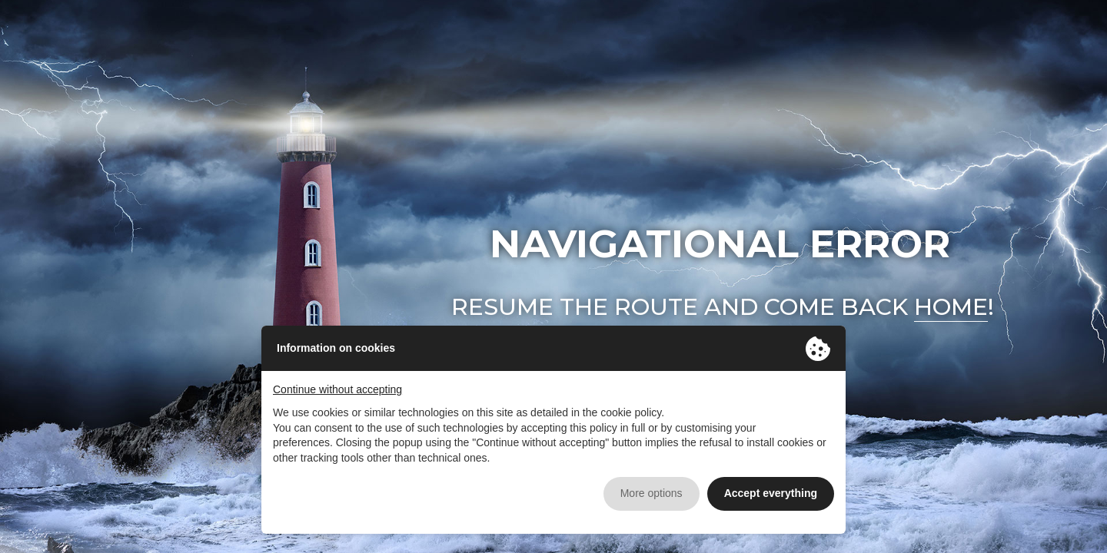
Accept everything (770, 493)
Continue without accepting (337, 389)
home (951, 307)
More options (651, 493)
